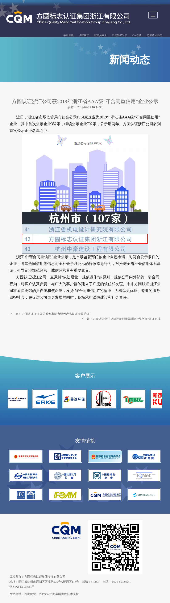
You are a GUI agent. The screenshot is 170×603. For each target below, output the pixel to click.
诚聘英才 (84, 35)
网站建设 (15, 594)
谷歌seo (44, 594)
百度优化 (30, 594)
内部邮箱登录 (119, 35)
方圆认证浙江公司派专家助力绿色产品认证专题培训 (56, 314)
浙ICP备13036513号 (22, 586)
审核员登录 (100, 35)
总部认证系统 (154, 35)
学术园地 (68, 35)
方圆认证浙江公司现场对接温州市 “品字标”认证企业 (127, 319)
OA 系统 (137, 35)
